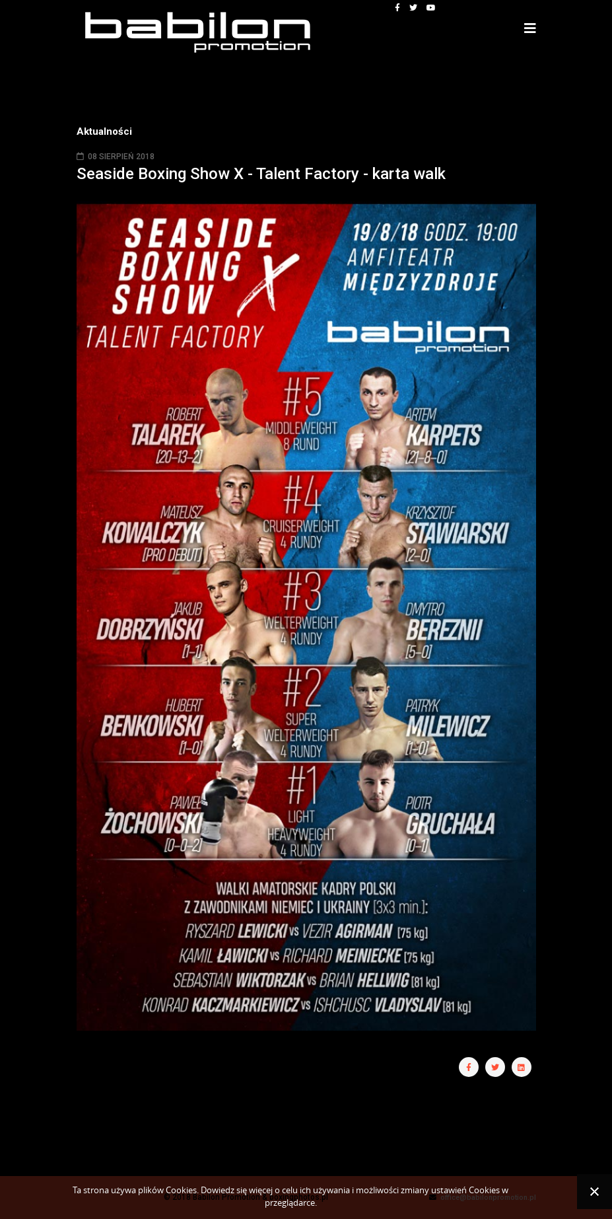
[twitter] (413, 8)
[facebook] (397, 8)
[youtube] (431, 8)
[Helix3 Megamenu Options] (530, 28)
